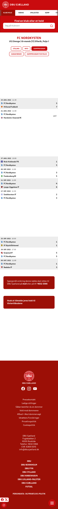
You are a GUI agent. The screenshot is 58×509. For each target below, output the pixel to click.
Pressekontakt (29, 400)
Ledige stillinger (29, 403)
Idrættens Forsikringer (29, 418)
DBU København (29, 476)
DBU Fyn (29, 468)
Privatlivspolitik (29, 421)
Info (26, 48)
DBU (29, 461)
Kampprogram (39, 48)
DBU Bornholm (29, 465)
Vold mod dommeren (29, 411)
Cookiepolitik (29, 425)
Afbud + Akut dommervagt (29, 414)
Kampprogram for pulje (37, 54)
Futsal (29, 487)
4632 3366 (42, 284)
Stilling (16, 48)
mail (25, 284)
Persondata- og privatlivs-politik (29, 494)
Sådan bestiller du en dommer (29, 407)
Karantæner (16, 54)
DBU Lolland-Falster (29, 479)
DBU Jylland (29, 472)
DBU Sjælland (29, 483)
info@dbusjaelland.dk (29, 450)
